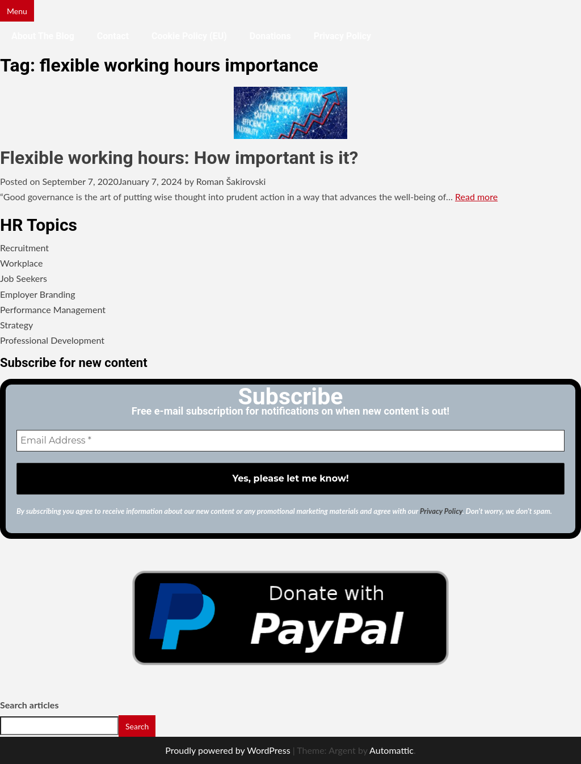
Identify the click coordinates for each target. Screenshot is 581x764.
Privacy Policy (342, 36)
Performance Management (53, 309)
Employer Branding (37, 294)
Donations (270, 36)
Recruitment (24, 247)
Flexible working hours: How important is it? (179, 157)
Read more (476, 196)
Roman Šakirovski (231, 181)
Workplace (21, 263)
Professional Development (52, 340)
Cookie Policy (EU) (189, 36)
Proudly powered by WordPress (227, 750)
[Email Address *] (290, 440)
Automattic (391, 750)
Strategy (16, 324)
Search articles (29, 704)
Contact (113, 36)
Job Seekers (23, 278)
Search (137, 726)
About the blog (42, 36)
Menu (17, 11)
